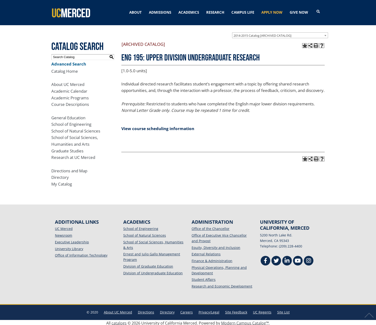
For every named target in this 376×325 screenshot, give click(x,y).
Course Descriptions (70, 103)
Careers (186, 311)
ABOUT (135, 12)
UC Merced (64, 227)
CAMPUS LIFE (242, 12)
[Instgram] (308, 260)
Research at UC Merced (73, 156)
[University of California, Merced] (70, 12)
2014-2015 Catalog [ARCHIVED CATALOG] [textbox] (262, 34)
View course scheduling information (157, 127)
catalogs (119, 322)
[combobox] (280, 34)
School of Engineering (71, 123)
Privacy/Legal (209, 311)
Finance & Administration (212, 259)
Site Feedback (236, 311)
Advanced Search (68, 62)
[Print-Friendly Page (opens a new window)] (316, 44)
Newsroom (63, 234)
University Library (69, 247)
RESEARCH (215, 12)
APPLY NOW (271, 12)
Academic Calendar (69, 90)
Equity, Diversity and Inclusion (216, 246)
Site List (283, 311)
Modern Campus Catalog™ (245, 322)
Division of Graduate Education (148, 265)
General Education (68, 116)
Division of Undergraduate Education (153, 272)
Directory (60, 176)
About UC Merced (67, 83)
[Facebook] (265, 260)
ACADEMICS (188, 12)
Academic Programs (70, 96)
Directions (146, 311)
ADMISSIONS (160, 12)
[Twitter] (276, 260)
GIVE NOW (299, 12)
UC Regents (262, 311)
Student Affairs (204, 278)
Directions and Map (69, 169)
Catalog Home (64, 70)
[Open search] (318, 12)
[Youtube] (297, 260)
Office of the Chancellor (210, 227)
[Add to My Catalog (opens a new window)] (304, 44)
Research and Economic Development (222, 285)
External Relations (206, 253)
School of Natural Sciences (75, 129)
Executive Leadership (72, 241)
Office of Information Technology (81, 254)
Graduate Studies (67, 149)
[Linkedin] (287, 260)
